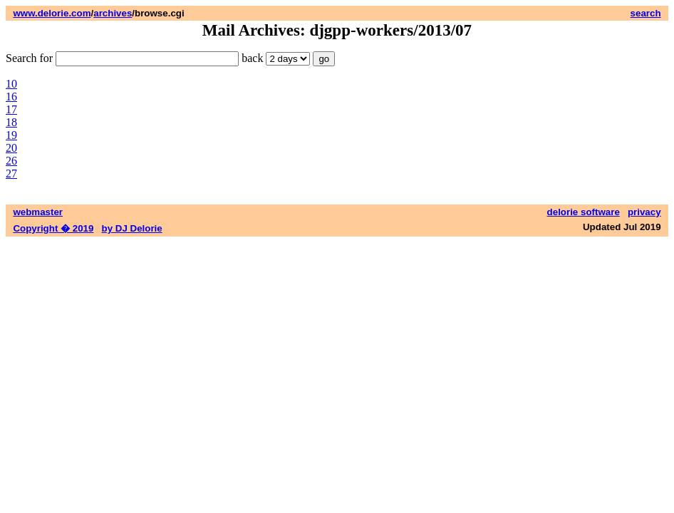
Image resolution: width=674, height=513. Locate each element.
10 (11, 84)
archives (112, 13)
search (646, 13)
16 (11, 96)
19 (11, 135)
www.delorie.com (51, 13)
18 (11, 122)
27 (11, 173)
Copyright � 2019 (53, 228)
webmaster (38, 212)
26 (11, 161)
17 (11, 109)
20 (11, 148)
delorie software (583, 212)
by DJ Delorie (132, 228)
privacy (644, 212)
